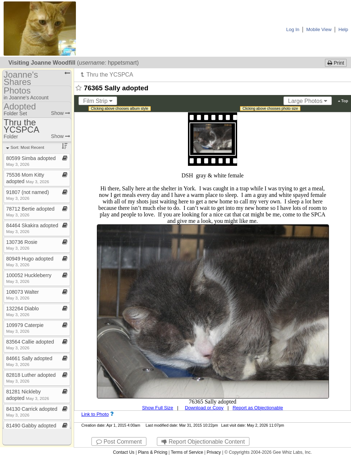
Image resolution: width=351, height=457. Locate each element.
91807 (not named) (27, 195)
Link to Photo (95, 414)
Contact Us (123, 452)
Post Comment (119, 442)
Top (343, 101)
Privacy (214, 452)
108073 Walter (22, 294)
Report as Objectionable (257, 407)
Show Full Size (157, 407)
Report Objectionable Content (203, 442)
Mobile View (318, 29)
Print (336, 63)
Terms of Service (187, 452)
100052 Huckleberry (28, 278)
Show (60, 113)
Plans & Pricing (152, 452)
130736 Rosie (21, 244)
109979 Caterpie (25, 327)
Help (343, 29)
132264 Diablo (22, 311)
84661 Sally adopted (29, 361)
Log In (292, 29)
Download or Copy (204, 407)
